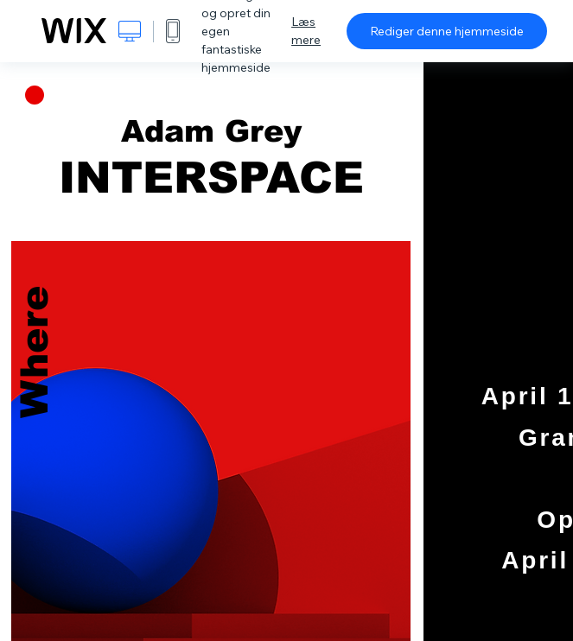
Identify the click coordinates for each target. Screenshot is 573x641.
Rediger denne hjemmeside (447, 31)
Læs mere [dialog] (306, 31)
